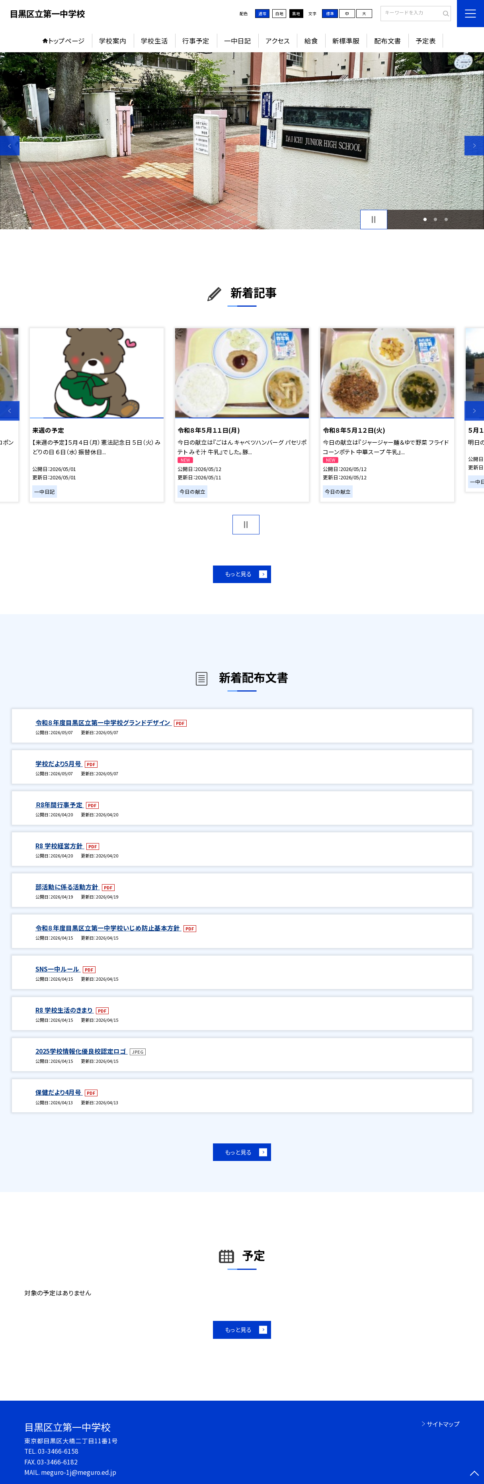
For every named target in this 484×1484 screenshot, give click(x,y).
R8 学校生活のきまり (64, 1009)
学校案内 (112, 40)
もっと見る (238, 574)
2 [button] (435, 219)
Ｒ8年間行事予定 (59, 804)
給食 (311, 40)
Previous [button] (10, 146)
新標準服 (345, 40)
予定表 (426, 40)
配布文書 (387, 40)
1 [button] (425, 219)
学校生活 (154, 40)
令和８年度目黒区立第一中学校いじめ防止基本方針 (108, 927)
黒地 (296, 13)
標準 (330, 13)
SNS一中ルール (58, 968)
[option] (242, 140)
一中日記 (237, 40)
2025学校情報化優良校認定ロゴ (81, 1050)
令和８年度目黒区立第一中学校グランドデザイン (103, 722)
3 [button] (446, 219)
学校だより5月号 (59, 763)
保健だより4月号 (59, 1092)
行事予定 (195, 40)
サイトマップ (443, 1423)
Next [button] (474, 146)
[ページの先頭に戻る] (474, 1474)
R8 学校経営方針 (59, 845)
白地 (279, 13)
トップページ (66, 40)
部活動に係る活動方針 (67, 886)
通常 (262, 13)
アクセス (277, 40)
